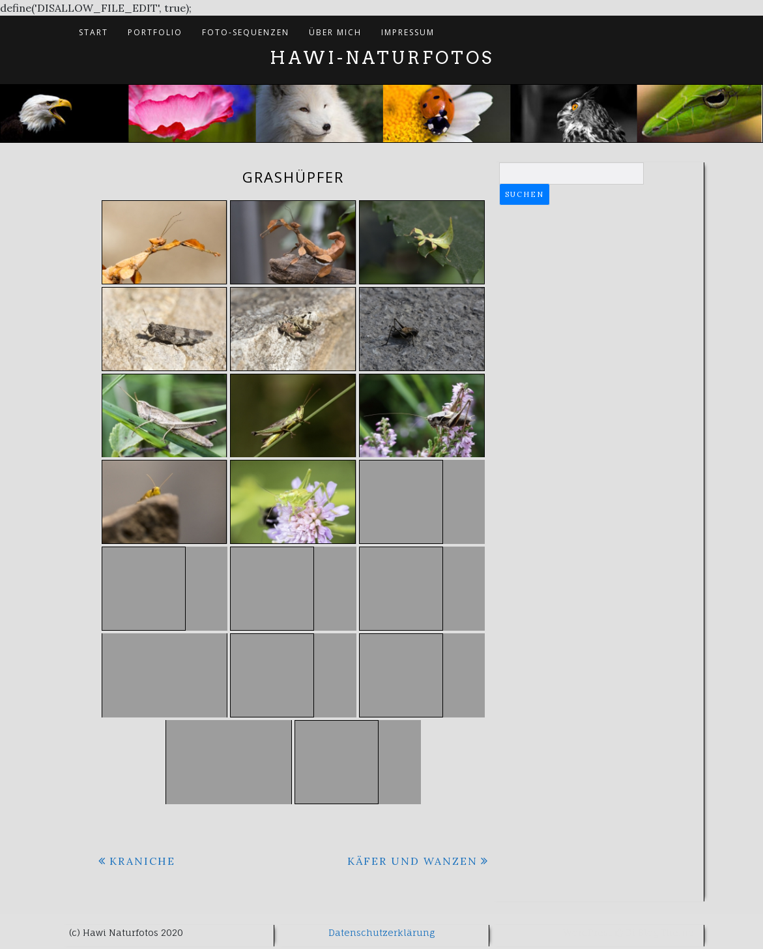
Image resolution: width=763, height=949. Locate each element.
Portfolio (155, 32)
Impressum (408, 32)
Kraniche (142, 860)
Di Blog (636, 932)
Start (93, 32)
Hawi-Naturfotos (382, 58)
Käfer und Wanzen (412, 860)
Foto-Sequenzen (245, 32)
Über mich (335, 32)
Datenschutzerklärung (381, 932)
